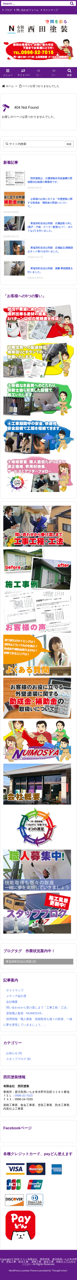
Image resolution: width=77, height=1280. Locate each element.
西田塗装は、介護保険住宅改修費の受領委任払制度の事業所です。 (50, 180)
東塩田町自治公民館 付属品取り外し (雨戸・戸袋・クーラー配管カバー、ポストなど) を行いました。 (50, 227)
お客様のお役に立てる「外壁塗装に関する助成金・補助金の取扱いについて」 (50, 203)
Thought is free (59, 1270)
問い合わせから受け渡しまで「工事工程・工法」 (37, 1007)
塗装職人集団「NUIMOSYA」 (25, 1013)
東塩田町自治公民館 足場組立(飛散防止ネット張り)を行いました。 (50, 249)
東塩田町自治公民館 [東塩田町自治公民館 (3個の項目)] (21, 961)
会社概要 (12, 1002)
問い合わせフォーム (27, 10)
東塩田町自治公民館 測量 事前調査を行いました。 (50, 270)
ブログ (8, 10)
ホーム (10, 86)
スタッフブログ (18, 1059)
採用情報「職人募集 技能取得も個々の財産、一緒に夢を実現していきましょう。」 (37, 1022)
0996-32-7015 (24, 1095)
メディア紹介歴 (16, 996)
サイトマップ (50, 10)
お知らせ (14, 1053)
